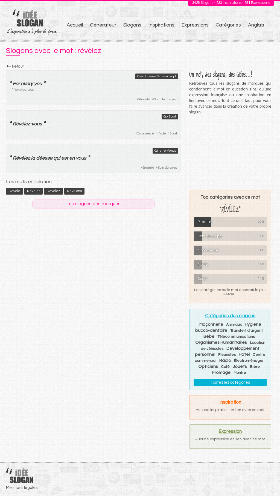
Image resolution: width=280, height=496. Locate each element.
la (33, 158)
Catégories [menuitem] (228, 25)
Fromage (221, 372)
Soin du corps (167, 167)
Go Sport (170, 116)
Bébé (208, 336)
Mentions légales (21, 488)
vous (36, 124)
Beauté (144, 99)
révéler (33, 191)
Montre (240, 373)
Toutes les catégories (230, 382)
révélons (74, 191)
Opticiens (208, 366)
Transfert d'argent (246, 331)
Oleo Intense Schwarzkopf (156, 76)
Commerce (145, 133)
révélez (53, 191)
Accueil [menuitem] (75, 25)
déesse (44, 158)
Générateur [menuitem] (103, 25)
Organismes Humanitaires (221, 342)
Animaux (234, 325)
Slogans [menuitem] (132, 25)
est (64, 158)
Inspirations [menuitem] (161, 25)
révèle (14, 191)
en (72, 158)
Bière (255, 367)
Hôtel (244, 354)
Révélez (21, 124)
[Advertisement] (230, 152)
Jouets (240, 366)
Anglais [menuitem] (256, 25)
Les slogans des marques (93, 203)
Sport (173, 133)
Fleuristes (227, 355)
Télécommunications (236, 337)
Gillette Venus (165, 150)
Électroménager (249, 361)
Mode (162, 133)
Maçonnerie (211, 324)
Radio (225, 360)
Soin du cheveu (165, 99)
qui (56, 158)
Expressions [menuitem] (195, 25)
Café (225, 367)
